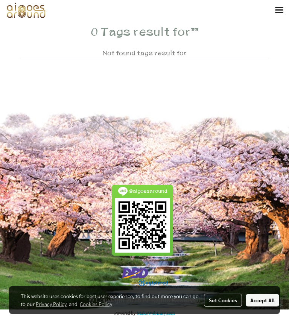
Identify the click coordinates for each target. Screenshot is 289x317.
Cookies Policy (96, 303)
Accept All (262, 300)
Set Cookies (223, 300)
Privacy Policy (51, 303)
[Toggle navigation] (279, 10)
